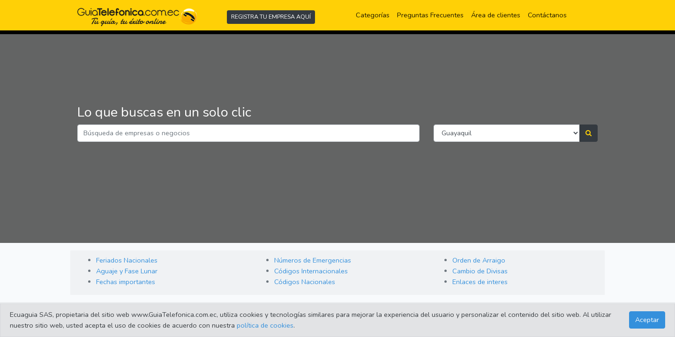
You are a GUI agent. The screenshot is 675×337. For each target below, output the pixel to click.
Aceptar (647, 319)
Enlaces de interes (480, 281)
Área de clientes (495, 15)
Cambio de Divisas (480, 271)
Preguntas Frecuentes (432, 14)
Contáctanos (547, 15)
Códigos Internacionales (311, 271)
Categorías (374, 14)
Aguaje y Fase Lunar (127, 271)
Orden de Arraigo (478, 260)
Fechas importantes (125, 281)
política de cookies (265, 325)
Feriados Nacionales (127, 260)
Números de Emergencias (312, 260)
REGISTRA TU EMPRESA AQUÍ (271, 17)
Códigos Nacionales (304, 281)
